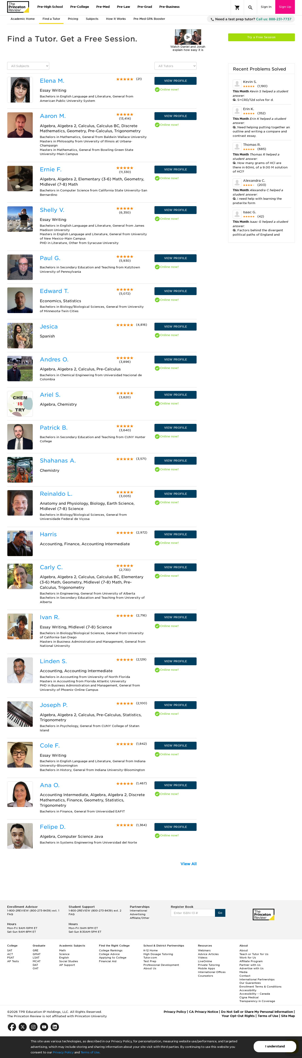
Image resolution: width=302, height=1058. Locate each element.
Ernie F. (50, 169)
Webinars (204, 950)
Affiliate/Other (139, 918)
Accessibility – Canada (254, 993)
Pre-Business (169, 7)
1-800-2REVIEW (33, 910)
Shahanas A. (58, 460)
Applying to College (112, 957)
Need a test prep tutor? (250, 19)
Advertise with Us (251, 968)
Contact (244, 975)
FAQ (10, 914)
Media (243, 972)
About (243, 950)
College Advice (109, 954)
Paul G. (50, 258)
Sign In (266, 7)
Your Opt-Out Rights (238, 1016)
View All (188, 864)
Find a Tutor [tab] (51, 19)
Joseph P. (53, 705)
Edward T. (54, 291)
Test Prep (149, 961)
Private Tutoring (209, 965)
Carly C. (51, 567)
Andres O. (54, 359)
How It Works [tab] (116, 19)
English (64, 957)
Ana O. (49, 785)
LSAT (36, 957)
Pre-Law (123, 7)
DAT (35, 965)
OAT (35, 968)
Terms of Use (90, 1052)
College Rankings (110, 950)
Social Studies (68, 961)
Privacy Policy (63, 1052)
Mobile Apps (206, 968)
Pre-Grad (144, 7)
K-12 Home (150, 950)
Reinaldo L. (56, 493)
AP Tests (13, 961)
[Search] (250, 7)
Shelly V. (52, 210)
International (138, 910)
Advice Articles (208, 954)
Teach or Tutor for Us (253, 954)
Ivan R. (49, 617)
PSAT (10, 957)
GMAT (37, 954)
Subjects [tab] (92, 19)
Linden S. (53, 661)
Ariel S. (50, 394)
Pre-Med (103, 7)
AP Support (67, 965)
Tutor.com (150, 957)
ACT (10, 954)
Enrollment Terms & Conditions (260, 986)
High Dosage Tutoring (158, 954)
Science (64, 954)
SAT (9, 950)
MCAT (37, 961)
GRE (35, 950)
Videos (202, 957)
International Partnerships (257, 979)
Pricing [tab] (73, 19)
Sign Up (285, 7)
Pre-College (79, 7)
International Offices (212, 972)
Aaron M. (53, 116)
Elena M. (52, 80)
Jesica (49, 326)
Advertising (137, 914)
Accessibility (247, 990)
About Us (149, 968)
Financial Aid (107, 961)
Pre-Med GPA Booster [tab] (149, 19)
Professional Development (161, 965)
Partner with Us (250, 965)
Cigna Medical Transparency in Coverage (257, 999)
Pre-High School (50, 7)
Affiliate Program (251, 961)
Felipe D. (52, 827)
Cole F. (50, 745)
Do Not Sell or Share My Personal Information (257, 1012)
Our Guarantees (250, 983)
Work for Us (247, 957)
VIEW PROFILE (175, 80)
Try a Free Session (261, 37)
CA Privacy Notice (203, 1012)
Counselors (205, 975)
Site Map (288, 1016)
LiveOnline (205, 961)
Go (220, 912)
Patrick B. (53, 427)
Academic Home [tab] (23, 19)
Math (62, 950)
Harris (48, 534)
